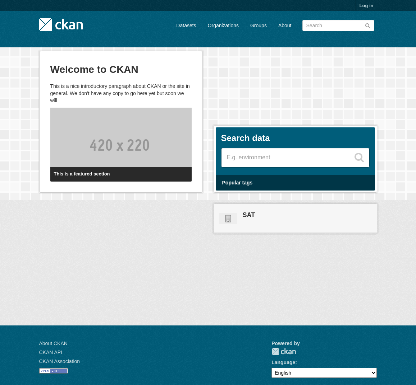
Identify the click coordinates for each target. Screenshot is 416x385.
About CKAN (53, 343)
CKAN (283, 351)
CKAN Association (59, 361)
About (285, 25)
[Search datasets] (338, 25)
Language (283, 362)
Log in (367, 5)
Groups (258, 25)
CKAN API (51, 352)
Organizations (223, 25)
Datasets (186, 25)
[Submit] (368, 25)
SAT (249, 215)
